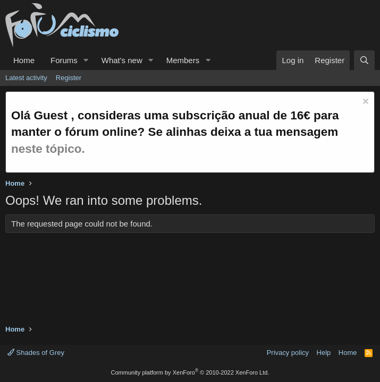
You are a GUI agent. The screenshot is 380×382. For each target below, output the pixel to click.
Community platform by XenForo (190, 372)
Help (324, 353)
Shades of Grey (35, 353)
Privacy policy (288, 353)
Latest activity (26, 78)
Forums (64, 60)
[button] (86, 60)
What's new (122, 60)
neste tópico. (48, 148)
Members (183, 60)
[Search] (364, 60)
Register (68, 78)
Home (24, 60)
